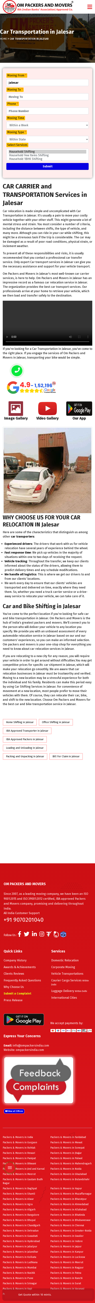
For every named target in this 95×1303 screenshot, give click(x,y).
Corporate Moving (63, 967)
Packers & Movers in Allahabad (68, 1209)
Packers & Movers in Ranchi (66, 1278)
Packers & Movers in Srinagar (20, 1283)
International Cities (64, 997)
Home (3, 38)
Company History (15, 960)
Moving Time (15, 118)
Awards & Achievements (20, 967)
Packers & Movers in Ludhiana (20, 1262)
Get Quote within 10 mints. (35, 1294)
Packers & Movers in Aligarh (19, 1209)
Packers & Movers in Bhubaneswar (70, 1220)
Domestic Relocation (65, 960)
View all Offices (14, 1111)
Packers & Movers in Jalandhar (20, 1251)
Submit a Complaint (17, 993)
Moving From (16, 75)
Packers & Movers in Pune (18, 1278)
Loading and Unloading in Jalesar (25, 747)
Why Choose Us (14, 987)
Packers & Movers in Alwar (18, 1199)
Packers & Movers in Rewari (19, 1153)
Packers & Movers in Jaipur (66, 1246)
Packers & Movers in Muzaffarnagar (71, 1193)
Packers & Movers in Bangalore (21, 1214)
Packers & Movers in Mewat (66, 1142)
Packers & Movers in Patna (65, 1272)
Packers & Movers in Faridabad (68, 1137)
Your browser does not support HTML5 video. (47, 323)
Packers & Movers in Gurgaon (20, 1142)
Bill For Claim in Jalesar (66, 756)
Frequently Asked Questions (22, 980)
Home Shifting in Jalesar (20, 722)
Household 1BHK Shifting (47, 159)
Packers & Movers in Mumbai (19, 1267)
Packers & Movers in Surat (65, 1283)
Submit (47, 166)
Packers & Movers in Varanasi (67, 1288)
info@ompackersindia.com (31, 1045)
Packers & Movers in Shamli (19, 1193)
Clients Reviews (14, 973)
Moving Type (16, 132)
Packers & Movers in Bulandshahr (70, 1179)
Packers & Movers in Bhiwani (19, 1163)
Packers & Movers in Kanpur (66, 1251)
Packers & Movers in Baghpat (20, 1188)
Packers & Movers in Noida (65, 1168)
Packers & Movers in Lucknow (67, 1257)
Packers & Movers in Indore (66, 1241)
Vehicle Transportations (67, 973)
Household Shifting (47, 152)
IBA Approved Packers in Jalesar (25, 739)
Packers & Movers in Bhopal (19, 1220)
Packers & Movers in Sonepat (67, 1147)
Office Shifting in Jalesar (56, 722)
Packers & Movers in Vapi (17, 1288)
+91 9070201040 (24, 919)
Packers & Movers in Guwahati (20, 1236)
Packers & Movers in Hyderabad (21, 1241)
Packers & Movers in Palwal (66, 1158)
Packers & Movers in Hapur (66, 1188)
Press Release (13, 1000)
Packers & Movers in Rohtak (19, 1147)
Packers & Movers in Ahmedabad (69, 1204)
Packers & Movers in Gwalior (67, 1236)
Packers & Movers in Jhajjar (66, 1153)
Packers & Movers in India (18, 1137)
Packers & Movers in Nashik (19, 1272)
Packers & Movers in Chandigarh (21, 1225)
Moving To (15, 89)
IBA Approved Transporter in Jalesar (27, 730)
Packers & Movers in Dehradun (21, 1230)
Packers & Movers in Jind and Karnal (24, 1168)
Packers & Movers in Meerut (19, 1174)
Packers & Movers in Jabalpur (20, 1246)
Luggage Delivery (69, 991)
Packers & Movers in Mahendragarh (71, 1163)
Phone (12, 104)
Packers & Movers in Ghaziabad (68, 1174)
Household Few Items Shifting (47, 155)
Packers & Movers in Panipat (19, 1158)
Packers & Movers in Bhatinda (67, 1214)
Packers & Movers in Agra (18, 1204)
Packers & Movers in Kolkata (19, 1257)
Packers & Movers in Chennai (67, 1225)
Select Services (17, 145)
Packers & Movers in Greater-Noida (70, 1230)
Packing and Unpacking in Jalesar (25, 756)
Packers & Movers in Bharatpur (68, 1199)
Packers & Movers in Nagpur (67, 1267)
